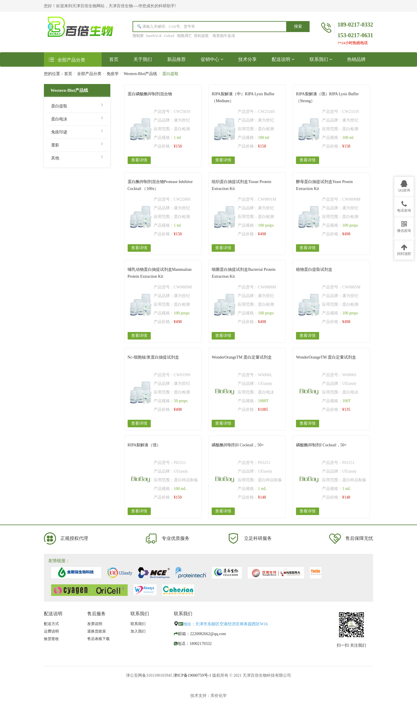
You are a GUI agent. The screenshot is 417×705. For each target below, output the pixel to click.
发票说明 (94, 624)
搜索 (298, 26)
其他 (77, 157)
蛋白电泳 (77, 118)
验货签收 (51, 639)
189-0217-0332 (355, 24)
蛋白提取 (77, 105)
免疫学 (113, 74)
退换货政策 (96, 631)
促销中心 (212, 59)
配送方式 (51, 624)
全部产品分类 (89, 74)
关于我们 (142, 59)
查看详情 (139, 160)
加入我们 (138, 631)
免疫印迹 (77, 131)
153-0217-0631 (355, 35)
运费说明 (51, 631)
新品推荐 (176, 59)
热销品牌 (356, 59)
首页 (117, 59)
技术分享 (247, 59)
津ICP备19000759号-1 (192, 675)
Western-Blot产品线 (140, 74)
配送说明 (283, 59)
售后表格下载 (98, 639)
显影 (77, 144)
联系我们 (321, 59)
